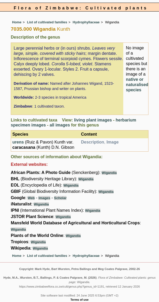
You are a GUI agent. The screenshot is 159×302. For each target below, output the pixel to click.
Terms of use (79, 299)
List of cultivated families (47, 22)
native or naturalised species (137, 84)
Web (31, 198)
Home (17, 22)
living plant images (93, 120)
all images (60, 125)
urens (18, 142)
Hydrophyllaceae (86, 22)
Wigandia (109, 173)
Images (44, 198)
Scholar (60, 198)
